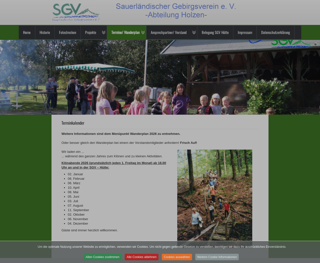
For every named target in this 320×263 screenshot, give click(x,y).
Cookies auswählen (177, 259)
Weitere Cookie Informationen (217, 259)
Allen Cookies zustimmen (103, 259)
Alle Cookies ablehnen (141, 259)
